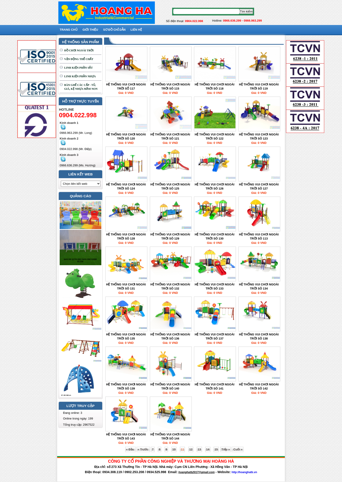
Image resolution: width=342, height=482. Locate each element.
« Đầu (130, 449)
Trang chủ (69, 29)
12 (190, 449)
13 (199, 449)
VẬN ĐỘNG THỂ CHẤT (78, 59)
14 (207, 449)
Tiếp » (225, 449)
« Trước (143, 449)
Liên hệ (136, 29)
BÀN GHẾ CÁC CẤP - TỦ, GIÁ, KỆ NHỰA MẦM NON (80, 86)
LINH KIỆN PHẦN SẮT (78, 67)
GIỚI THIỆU (90, 29)
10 (174, 449)
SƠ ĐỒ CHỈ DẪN (114, 29)
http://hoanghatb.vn (244, 472)
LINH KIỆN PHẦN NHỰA (80, 76)
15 (216, 449)
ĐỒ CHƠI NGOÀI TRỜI (79, 50)
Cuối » (237, 449)
